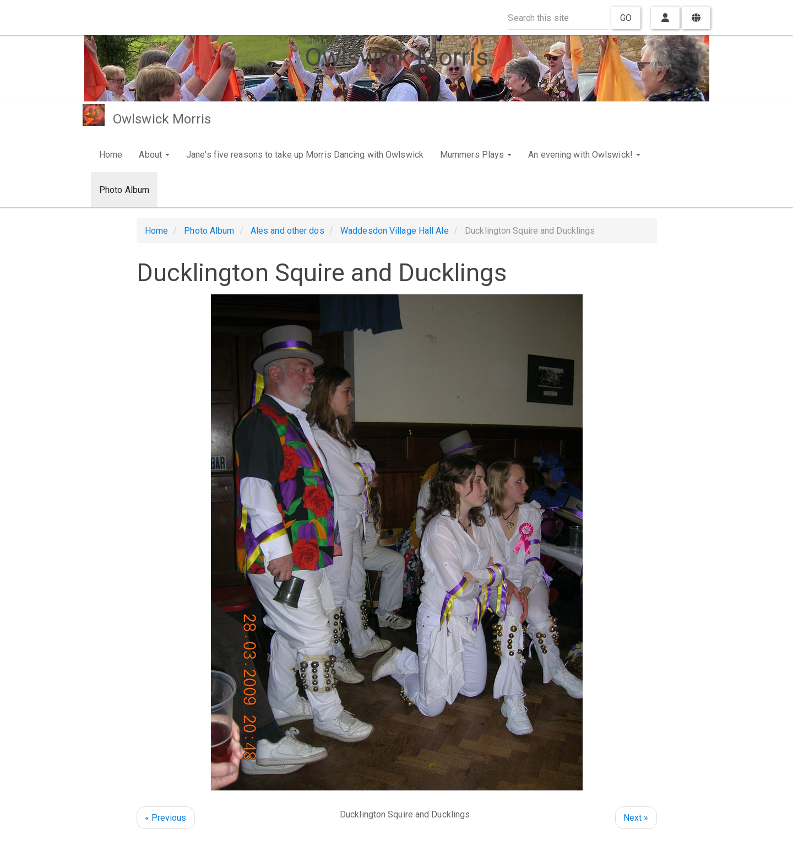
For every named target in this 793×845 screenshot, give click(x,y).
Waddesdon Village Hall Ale (394, 230)
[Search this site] (558, 18)
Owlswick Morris (162, 119)
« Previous (166, 817)
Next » (636, 817)
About (154, 154)
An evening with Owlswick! (584, 154)
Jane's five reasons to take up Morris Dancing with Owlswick (304, 154)
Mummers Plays (476, 154)
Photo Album (124, 190)
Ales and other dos (287, 230)
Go (626, 18)
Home (110, 154)
